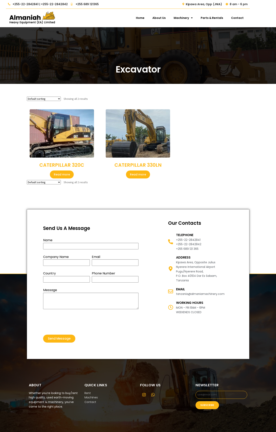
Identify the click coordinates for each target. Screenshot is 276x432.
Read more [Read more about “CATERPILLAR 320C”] (62, 174)
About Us (179, 18)
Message (50, 290)
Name (47, 240)
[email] (170, 291)
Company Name (56, 257)
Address (183, 257)
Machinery (203, 18)
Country (49, 273)
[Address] (170, 268)
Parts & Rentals (232, 18)
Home (160, 18)
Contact (258, 18)
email (180, 289)
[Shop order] (44, 99)
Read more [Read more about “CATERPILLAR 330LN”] (138, 174)
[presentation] (73, 322)
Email (96, 257)
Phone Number (103, 273)
